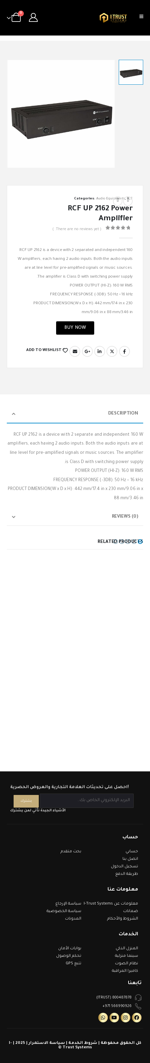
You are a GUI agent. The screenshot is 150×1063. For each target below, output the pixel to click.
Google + (87, 351)
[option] (131, 72)
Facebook (124, 351)
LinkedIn (99, 351)
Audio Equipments (110, 199)
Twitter (111, 351)
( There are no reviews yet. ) (76, 229)
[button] (140, 541)
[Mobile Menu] (143, 18)
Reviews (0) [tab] (125, 516)
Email (74, 351)
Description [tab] (123, 413)
